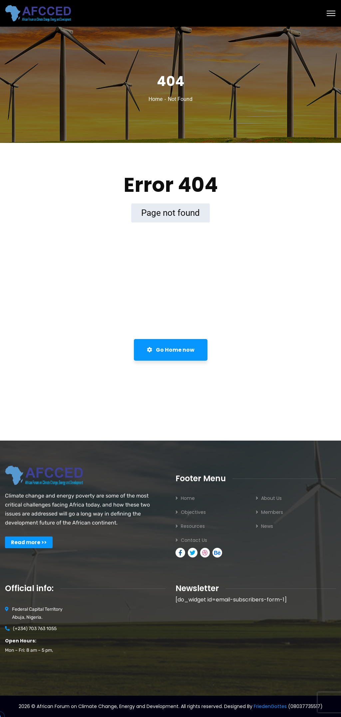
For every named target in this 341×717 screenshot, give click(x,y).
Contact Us (194, 540)
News (267, 526)
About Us (271, 498)
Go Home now (170, 350)
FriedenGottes (270, 706)
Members (272, 512)
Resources (193, 526)
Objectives (193, 512)
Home (156, 99)
